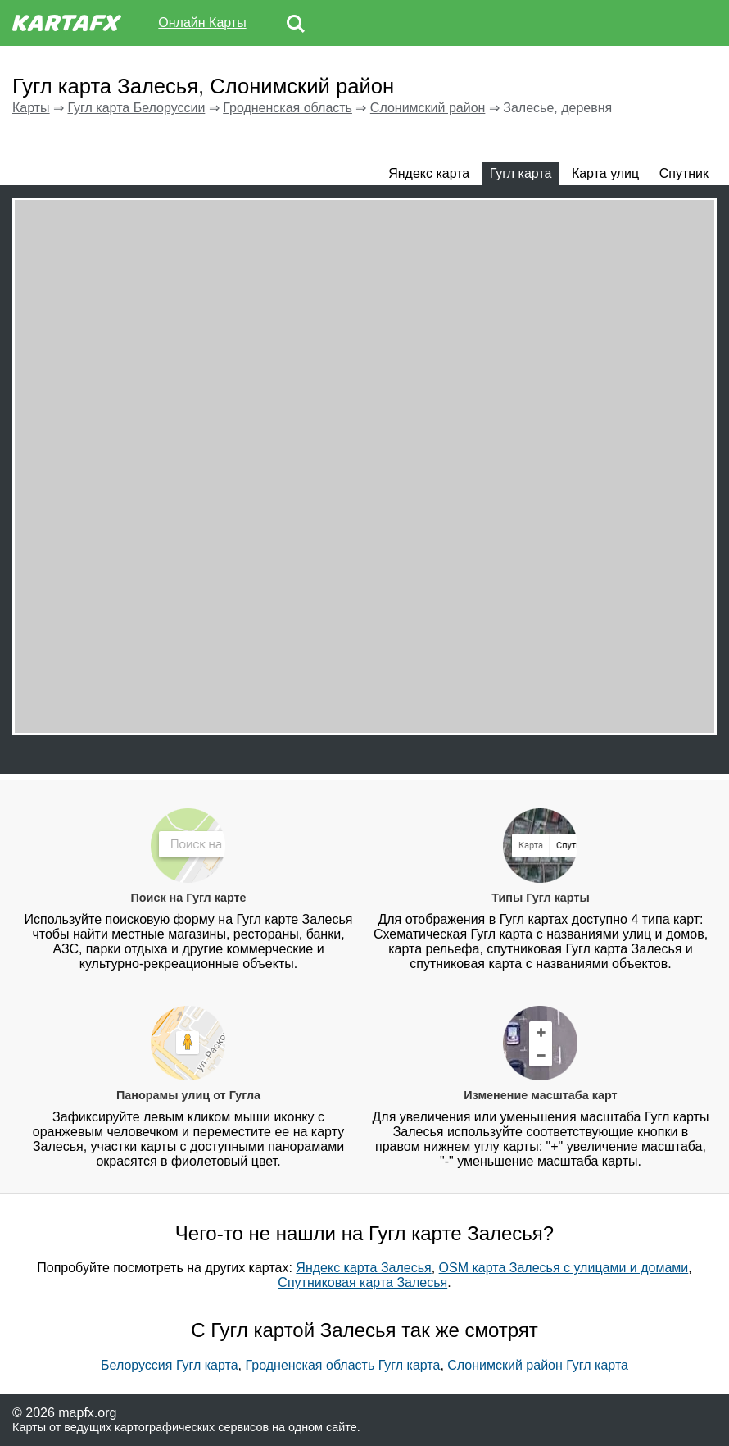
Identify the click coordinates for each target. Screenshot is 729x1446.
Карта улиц (605, 173)
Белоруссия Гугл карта (169, 1365)
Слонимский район (428, 108)
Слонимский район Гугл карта (537, 1365)
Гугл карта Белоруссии (136, 108)
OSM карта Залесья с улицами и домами (564, 1268)
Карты (31, 108)
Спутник (684, 173)
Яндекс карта (428, 173)
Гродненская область (287, 108)
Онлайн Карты (202, 23)
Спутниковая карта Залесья (362, 1282)
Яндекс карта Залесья (363, 1268)
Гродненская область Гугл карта (343, 1365)
